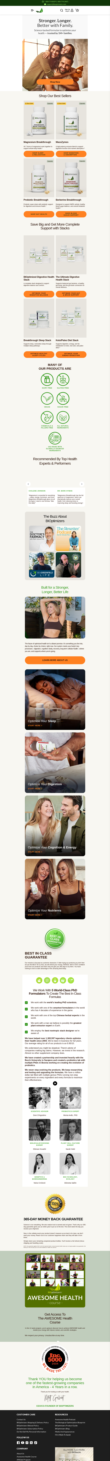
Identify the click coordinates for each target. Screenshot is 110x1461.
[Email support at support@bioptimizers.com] (55, 4)
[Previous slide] (28, 484)
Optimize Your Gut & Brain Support (71, 294)
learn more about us (55, 660)
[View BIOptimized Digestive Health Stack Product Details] (39, 254)
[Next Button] (84, 53)
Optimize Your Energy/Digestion (71, 354)
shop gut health (39, 214)
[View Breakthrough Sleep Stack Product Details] (39, 318)
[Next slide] (82, 484)
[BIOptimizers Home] (39, 10)
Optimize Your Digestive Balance (39, 294)
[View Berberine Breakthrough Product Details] (71, 177)
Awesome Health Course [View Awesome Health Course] (26, 1457)
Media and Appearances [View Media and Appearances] (64, 1432)
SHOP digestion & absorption (71, 154)
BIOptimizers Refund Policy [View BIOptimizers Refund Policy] (28, 1426)
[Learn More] (55, 53)
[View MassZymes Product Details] (71, 120)
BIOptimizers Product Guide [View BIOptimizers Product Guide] (66, 1426)
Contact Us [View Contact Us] (21, 1420)
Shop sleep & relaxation (38, 154)
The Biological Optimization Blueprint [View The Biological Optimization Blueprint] (70, 1423)
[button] (32, 10)
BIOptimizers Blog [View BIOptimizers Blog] (62, 1429)
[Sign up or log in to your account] (69, 10)
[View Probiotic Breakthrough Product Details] (39, 177)
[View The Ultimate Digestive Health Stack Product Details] (71, 254)
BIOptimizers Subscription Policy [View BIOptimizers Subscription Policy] (30, 1429)
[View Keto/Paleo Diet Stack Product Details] (71, 318)
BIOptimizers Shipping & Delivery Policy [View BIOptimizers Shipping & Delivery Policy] (33, 1423)
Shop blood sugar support (71, 214)
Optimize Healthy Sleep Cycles (39, 354)
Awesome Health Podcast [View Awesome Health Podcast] (65, 1420)
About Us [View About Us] (20, 1454)
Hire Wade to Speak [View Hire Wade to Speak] (63, 1435)
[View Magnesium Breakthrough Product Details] (39, 120)
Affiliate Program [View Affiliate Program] (24, 1460)
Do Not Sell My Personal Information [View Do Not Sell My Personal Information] (31, 1432)
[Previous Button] (26, 53)
